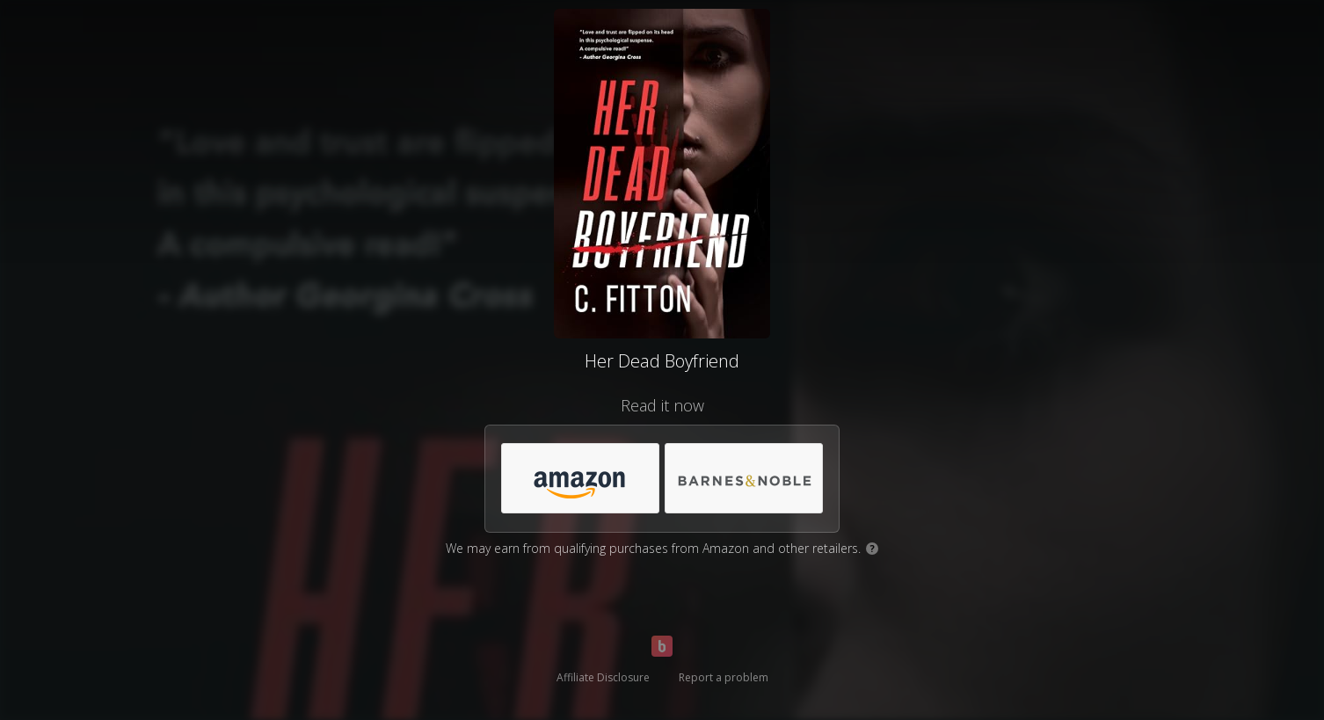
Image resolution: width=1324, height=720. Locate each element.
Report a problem (723, 677)
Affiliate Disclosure (603, 677)
